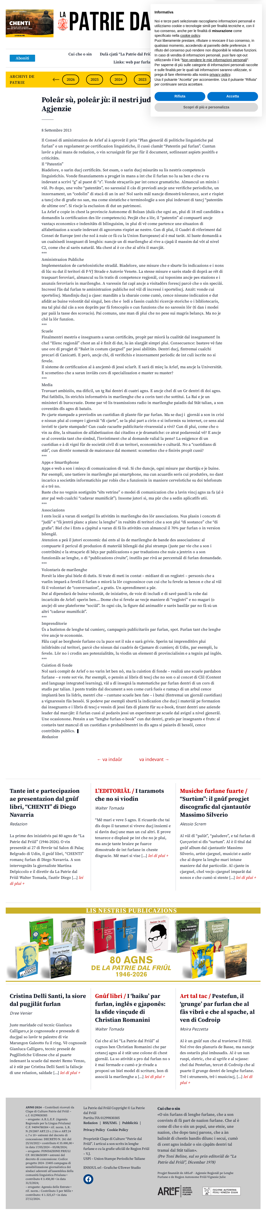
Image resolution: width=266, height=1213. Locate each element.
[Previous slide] (56, 80)
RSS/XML (110, 1123)
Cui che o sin (80, 54)
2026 (71, 79)
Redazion (90, 1123)
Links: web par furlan (133, 62)
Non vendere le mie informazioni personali (214, 1152)
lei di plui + (158, 855)
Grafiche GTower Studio (122, 1168)
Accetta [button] (232, 1189)
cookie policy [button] (190, 1128)
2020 (214, 79)
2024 (118, 79)
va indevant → (154, 759)
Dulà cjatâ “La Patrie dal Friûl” (127, 54)
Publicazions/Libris (180, 54)
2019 (238, 79)
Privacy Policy (94, 1130)
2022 (166, 79)
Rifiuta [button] (179, 1189)
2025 (95, 79)
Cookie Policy (117, 1130)
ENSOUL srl (92, 1168)
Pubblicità (130, 1123)
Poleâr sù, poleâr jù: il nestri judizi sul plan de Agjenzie (120, 104)
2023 (142, 79)
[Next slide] (253, 80)
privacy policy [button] (220, 1167)
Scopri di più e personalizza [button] (206, 1199)
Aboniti (22, 58)
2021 (190, 79)
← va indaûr (110, 759)
